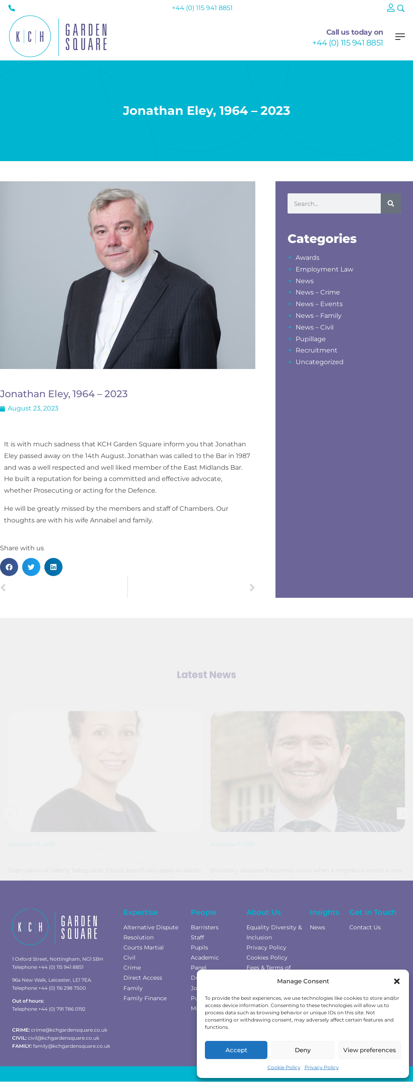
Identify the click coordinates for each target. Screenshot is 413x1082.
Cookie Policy (283, 1067)
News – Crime (318, 292)
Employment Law (324, 269)
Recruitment (317, 350)
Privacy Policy (322, 1067)
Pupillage (311, 339)
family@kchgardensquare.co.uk (71, 1046)
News (305, 281)
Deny (303, 1050)
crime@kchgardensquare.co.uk (69, 1030)
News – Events (319, 304)
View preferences (369, 1050)
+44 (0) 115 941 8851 (347, 43)
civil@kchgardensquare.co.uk (63, 1038)
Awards (307, 257)
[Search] (391, 203)
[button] (397, 981)
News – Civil (315, 327)
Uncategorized (320, 362)
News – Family (319, 315)
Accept (236, 1050)
